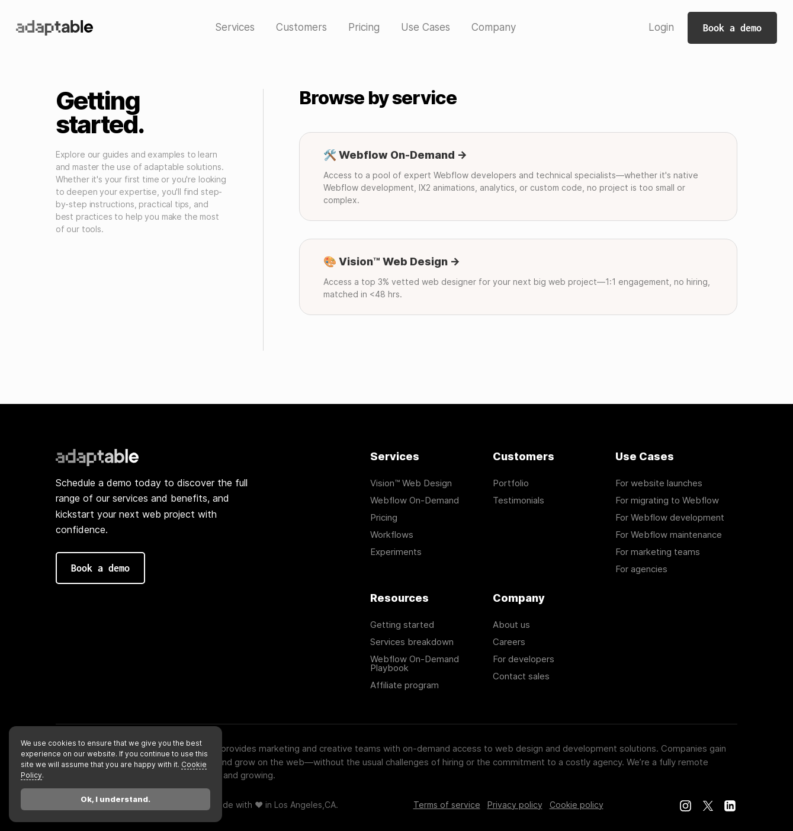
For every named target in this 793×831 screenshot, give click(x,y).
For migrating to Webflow (667, 500)
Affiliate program (404, 685)
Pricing (383, 517)
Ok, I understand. (115, 799)
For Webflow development (669, 517)
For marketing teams (657, 551)
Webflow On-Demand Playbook (414, 663)
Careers (509, 641)
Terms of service (446, 805)
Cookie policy (576, 805)
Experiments (396, 551)
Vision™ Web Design (411, 483)
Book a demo (732, 28)
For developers (523, 658)
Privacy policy (514, 805)
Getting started (402, 624)
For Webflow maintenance (668, 534)
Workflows (391, 534)
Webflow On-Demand (414, 500)
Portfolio (511, 483)
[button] (235, 27)
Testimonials (518, 500)
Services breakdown (412, 641)
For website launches (658, 483)
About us (511, 624)
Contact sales (521, 676)
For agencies (641, 568)
